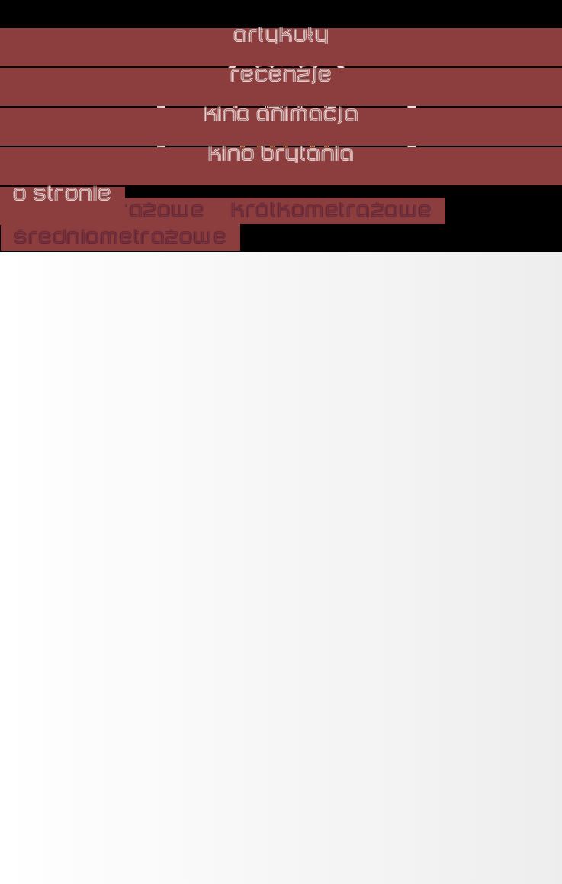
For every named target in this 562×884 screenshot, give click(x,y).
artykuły (281, 35)
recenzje (281, 75)
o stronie (62, 194)
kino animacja (281, 115)
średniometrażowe (120, 237)
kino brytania (281, 154)
